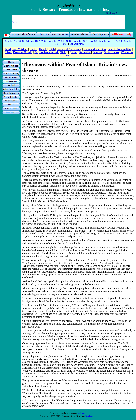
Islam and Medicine (95, 49)
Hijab (52, 49)
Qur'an (73, 52)
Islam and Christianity (69, 49)
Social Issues (111, 52)
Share (15, 22)
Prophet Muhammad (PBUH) (50, 52)
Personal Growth (22, 52)
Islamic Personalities (119, 49)
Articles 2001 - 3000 (60, 41)
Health (43, 49)
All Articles (77, 44)
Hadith (33, 49)
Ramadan (85, 52)
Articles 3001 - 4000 (85, 41)
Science (97, 52)
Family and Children (16, 49)
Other (8, 52)
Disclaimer (90, 416)
